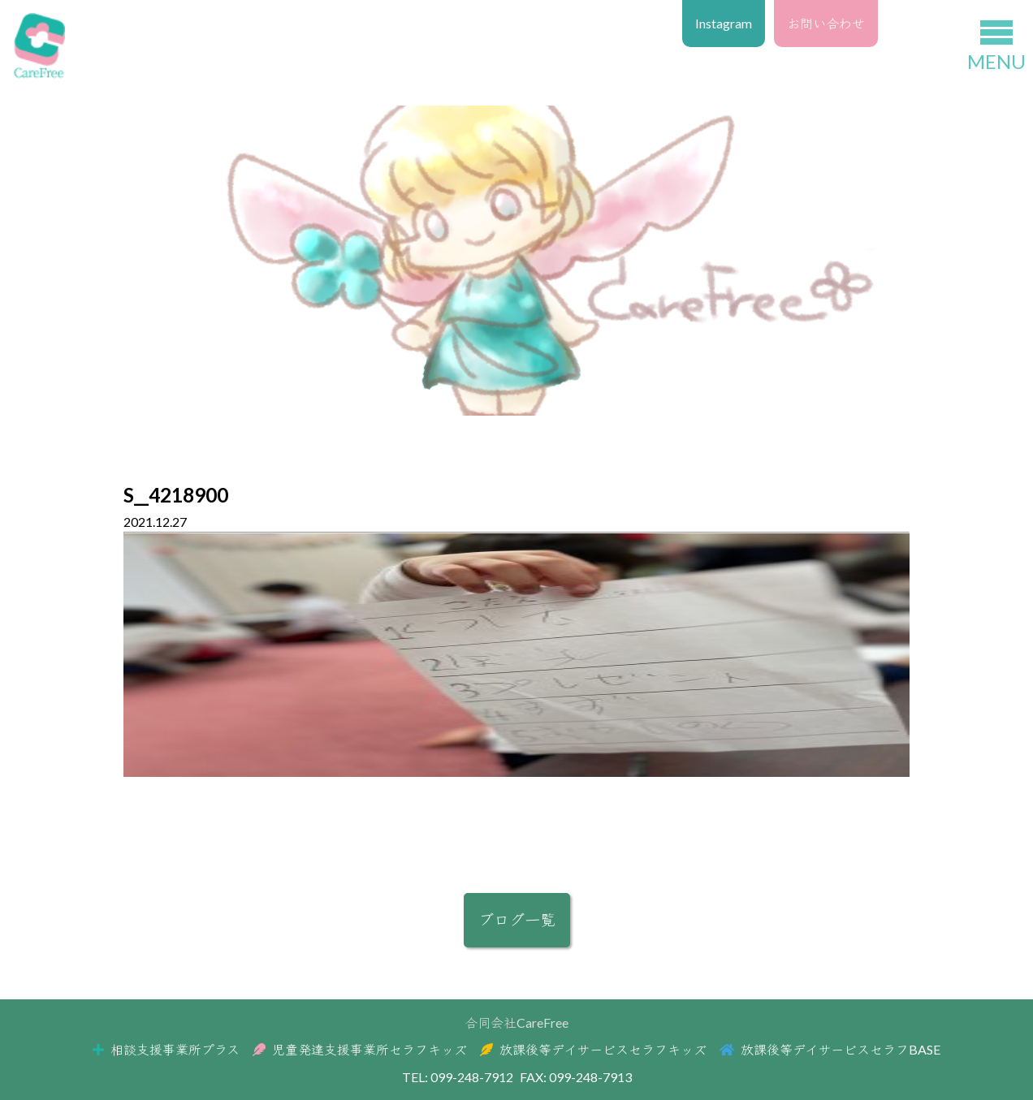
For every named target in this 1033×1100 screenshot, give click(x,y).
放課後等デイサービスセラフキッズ (593, 1049)
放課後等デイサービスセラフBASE (830, 1049)
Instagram (723, 23)
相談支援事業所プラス (166, 1049)
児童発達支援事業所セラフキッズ (360, 1049)
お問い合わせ (826, 23)
